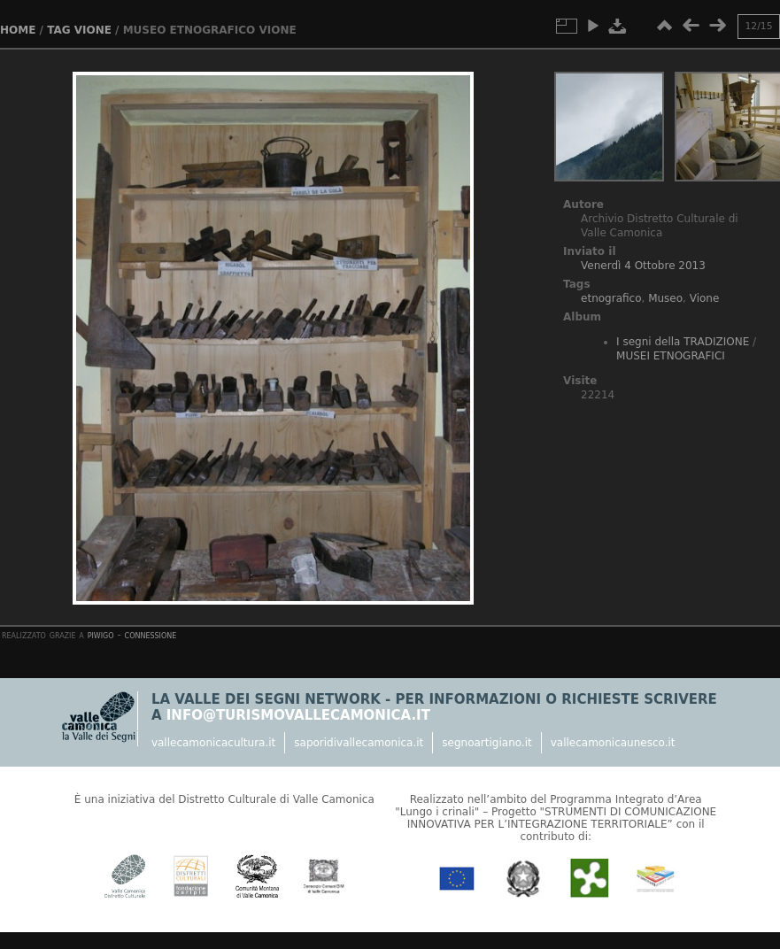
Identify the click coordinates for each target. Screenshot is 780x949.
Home (17, 30)
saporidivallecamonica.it (358, 743)
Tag (58, 30)
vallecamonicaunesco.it (613, 743)
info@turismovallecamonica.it (298, 715)
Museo (665, 298)
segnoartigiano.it (486, 743)
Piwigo (101, 635)
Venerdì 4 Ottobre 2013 (643, 265)
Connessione (151, 635)
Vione (93, 30)
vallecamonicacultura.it (213, 743)
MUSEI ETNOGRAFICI (670, 356)
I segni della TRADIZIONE (682, 342)
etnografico (611, 298)
